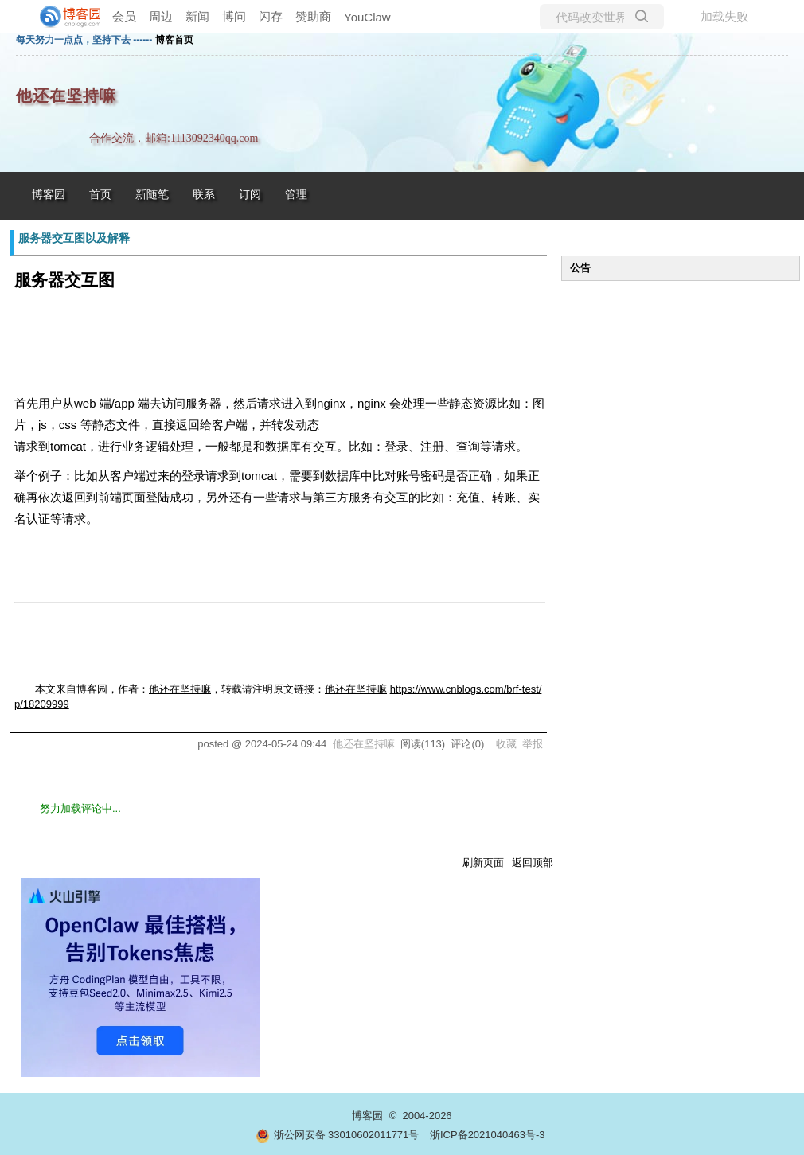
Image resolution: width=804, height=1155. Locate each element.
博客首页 (174, 39)
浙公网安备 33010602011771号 (338, 1135)
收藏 (506, 744)
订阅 (250, 195)
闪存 (271, 16)
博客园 (48, 195)
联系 (204, 195)
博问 (234, 16)
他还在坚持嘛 (66, 96)
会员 (124, 16)
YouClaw (367, 17)
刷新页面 (483, 862)
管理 (296, 195)
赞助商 (313, 16)
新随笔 (152, 195)
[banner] (64, 17)
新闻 (197, 16)
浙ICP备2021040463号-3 (487, 1135)
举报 (532, 744)
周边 (161, 16)
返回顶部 (532, 862)
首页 (100, 195)
